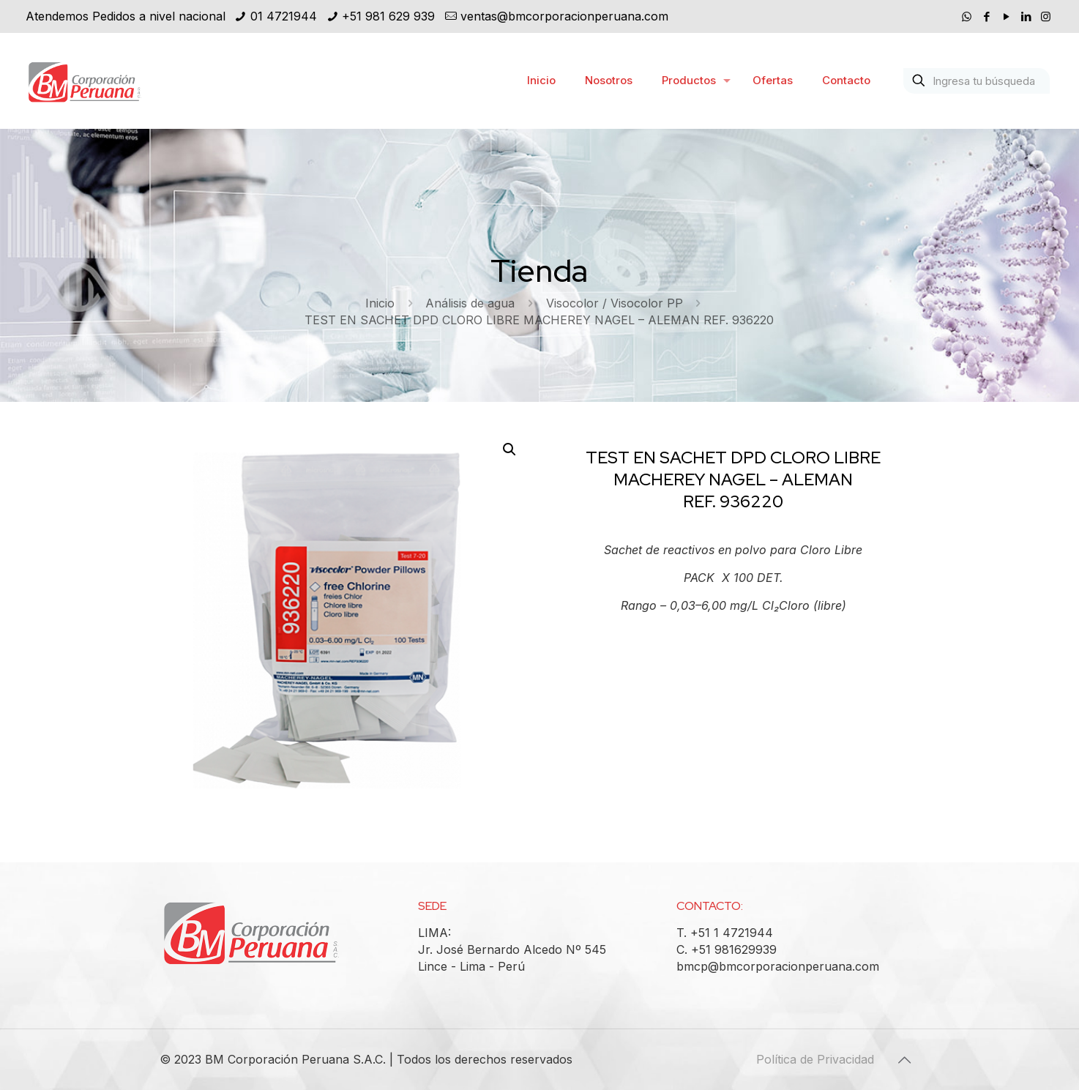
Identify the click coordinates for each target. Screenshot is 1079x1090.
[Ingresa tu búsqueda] (976, 81)
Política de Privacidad (815, 1059)
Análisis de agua (470, 303)
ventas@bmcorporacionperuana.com (564, 16)
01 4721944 (283, 16)
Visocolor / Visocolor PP (614, 303)
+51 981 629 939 (388, 16)
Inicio (380, 303)
